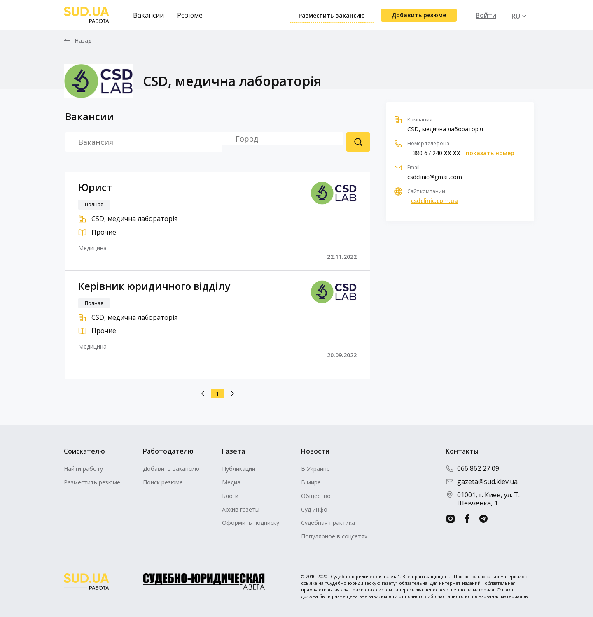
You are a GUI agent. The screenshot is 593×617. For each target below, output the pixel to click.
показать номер (490, 153)
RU (515, 16)
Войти (486, 15)
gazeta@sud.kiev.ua (482, 481)
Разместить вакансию (332, 15)
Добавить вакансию (171, 469)
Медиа (231, 482)
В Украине (315, 469)
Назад (83, 40)
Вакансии (148, 15)
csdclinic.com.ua (434, 201)
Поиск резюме (358, 142)
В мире (311, 482)
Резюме (190, 15)
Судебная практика (328, 522)
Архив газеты (240, 509)
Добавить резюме (419, 15)
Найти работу (83, 469)
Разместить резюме (92, 482)
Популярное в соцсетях (334, 536)
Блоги (230, 496)
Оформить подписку (250, 522)
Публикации (238, 469)
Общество (316, 496)
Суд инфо (314, 509)
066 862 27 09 (472, 468)
